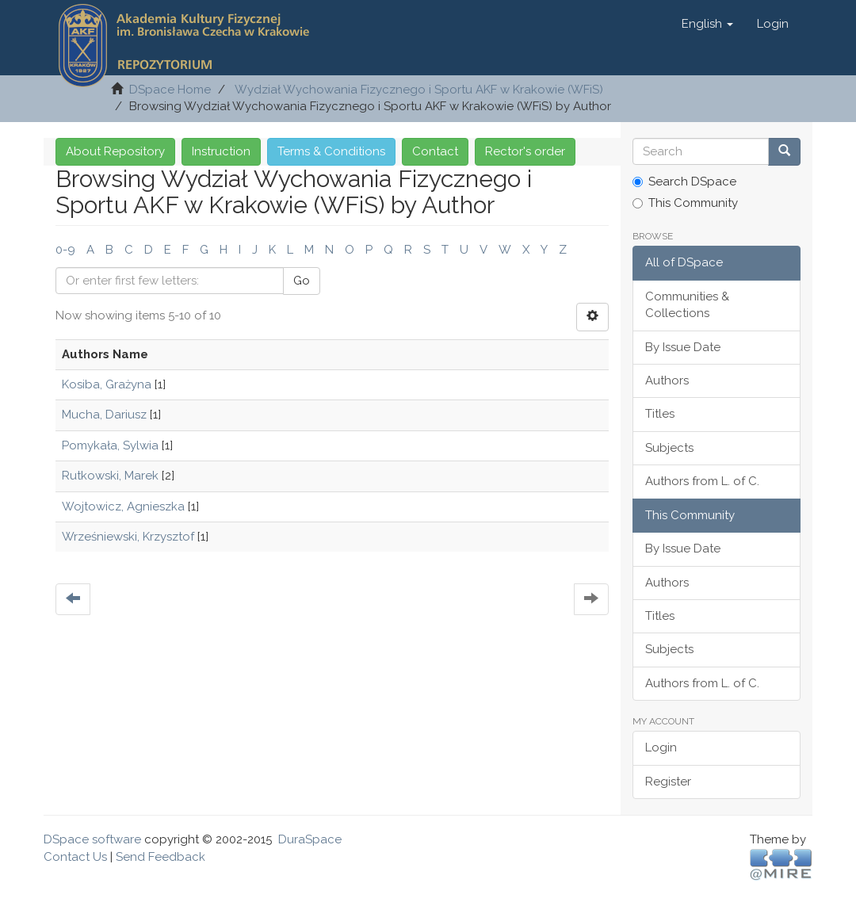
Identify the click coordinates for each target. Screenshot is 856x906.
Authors (667, 380)
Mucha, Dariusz (104, 414)
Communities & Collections (687, 304)
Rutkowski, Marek (110, 475)
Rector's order (525, 151)
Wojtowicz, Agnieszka (123, 506)
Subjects (669, 448)
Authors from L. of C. (702, 481)
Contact (435, 151)
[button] (707, 24)
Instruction (221, 151)
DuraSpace (310, 839)
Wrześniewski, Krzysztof (128, 536)
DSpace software (92, 839)
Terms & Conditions (331, 151)
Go (301, 280)
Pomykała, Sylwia (110, 445)
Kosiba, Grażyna (106, 384)
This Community (685, 203)
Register (668, 781)
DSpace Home (170, 89)
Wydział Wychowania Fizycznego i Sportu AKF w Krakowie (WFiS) (419, 89)
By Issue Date (682, 347)
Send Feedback (160, 857)
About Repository (115, 151)
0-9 (65, 250)
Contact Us (75, 857)
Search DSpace (684, 181)
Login (661, 747)
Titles (659, 414)
